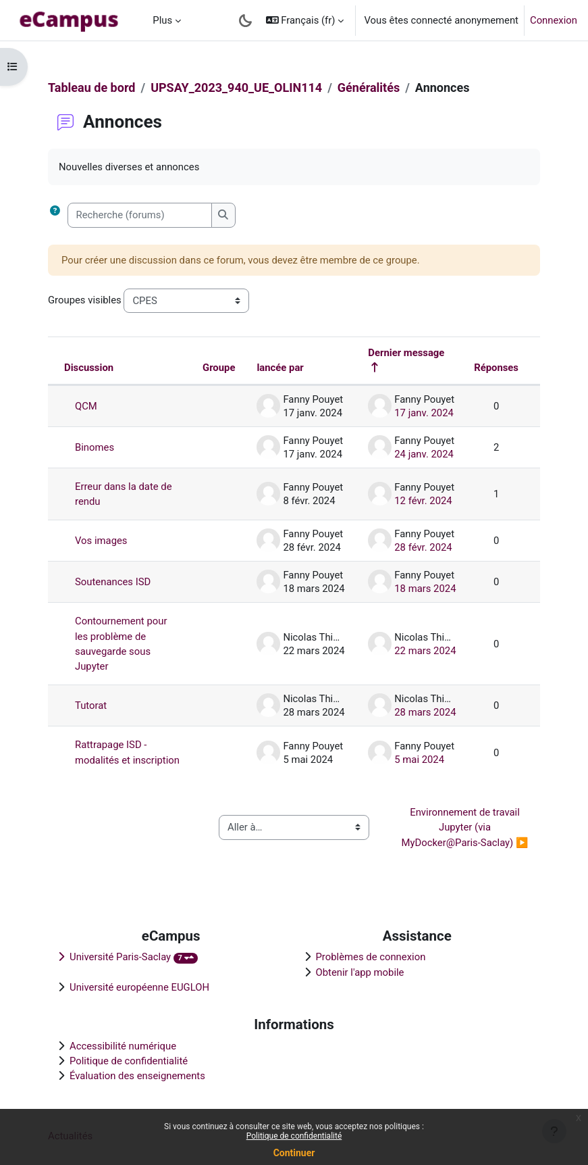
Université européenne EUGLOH (139, 987)
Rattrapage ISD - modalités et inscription (127, 752)
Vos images (101, 541)
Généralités (369, 87)
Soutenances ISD (113, 582)
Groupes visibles (85, 300)
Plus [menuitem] (162, 20)
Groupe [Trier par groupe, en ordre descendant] (219, 368)
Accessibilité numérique (123, 1046)
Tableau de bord (91, 87)
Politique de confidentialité (294, 1136)
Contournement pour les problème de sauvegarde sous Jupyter (121, 643)
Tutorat (91, 705)
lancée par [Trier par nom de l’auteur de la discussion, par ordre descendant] (280, 368)
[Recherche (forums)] (140, 215)
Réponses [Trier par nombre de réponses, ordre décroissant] (496, 368)
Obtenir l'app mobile (360, 972)
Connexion (553, 20)
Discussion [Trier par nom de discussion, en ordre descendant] (88, 368)
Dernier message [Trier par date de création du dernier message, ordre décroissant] (406, 353)
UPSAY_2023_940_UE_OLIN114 (236, 87)
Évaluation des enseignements (137, 1076)
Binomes (94, 447)
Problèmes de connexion (371, 957)
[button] (305, 20)
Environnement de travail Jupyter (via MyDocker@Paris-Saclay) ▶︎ (465, 827)
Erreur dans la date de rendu (123, 493)
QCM (86, 406)
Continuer (294, 1152)
